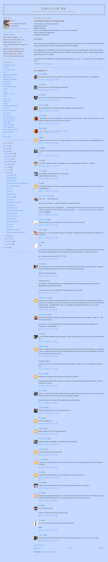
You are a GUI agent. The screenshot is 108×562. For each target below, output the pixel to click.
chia (40, 242)
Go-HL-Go (6, 98)
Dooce (5, 89)
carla (40, 520)
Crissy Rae (42, 373)
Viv (39, 183)
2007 (7, 247)
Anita (82, 59)
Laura (40, 493)
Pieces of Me (54, 8)
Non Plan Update (12, 197)
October (9, 159)
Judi (40, 505)
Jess (40, 160)
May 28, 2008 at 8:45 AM (48, 467)
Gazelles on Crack (8, 94)
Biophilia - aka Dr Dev (9, 79)
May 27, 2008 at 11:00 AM (48, 111)
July (8, 167)
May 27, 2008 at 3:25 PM (48, 310)
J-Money (5, 103)
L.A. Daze (6, 108)
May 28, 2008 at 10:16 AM (48, 477)
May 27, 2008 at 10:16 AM (48, 79)
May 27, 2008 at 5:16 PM (48, 369)
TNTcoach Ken (43, 438)
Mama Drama (11, 205)
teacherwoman (43, 314)
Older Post (101, 548)
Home (70, 548)
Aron (40, 334)
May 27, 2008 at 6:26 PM (48, 403)
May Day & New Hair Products (16, 232)
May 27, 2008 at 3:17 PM (48, 276)
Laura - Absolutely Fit (9, 110)
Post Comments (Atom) (49, 552)
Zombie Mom (7, 137)
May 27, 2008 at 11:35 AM (48, 143)
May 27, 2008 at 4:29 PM (48, 341)
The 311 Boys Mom (45, 196)
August (9, 164)
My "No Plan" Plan (12, 208)
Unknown (41, 449)
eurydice (41, 230)
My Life (41, 390)
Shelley (41, 115)
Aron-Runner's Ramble (10, 74)
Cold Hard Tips (11, 180)
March (9, 238)
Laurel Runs (7, 113)
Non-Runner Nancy (9, 117)
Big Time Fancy (8, 77)
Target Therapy (11, 194)
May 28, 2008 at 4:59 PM (48, 540)
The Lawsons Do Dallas (10, 129)
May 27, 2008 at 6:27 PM (48, 413)
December (10, 153)
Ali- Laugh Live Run (9, 70)
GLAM (5, 96)
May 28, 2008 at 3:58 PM (48, 530)
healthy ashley (43, 219)
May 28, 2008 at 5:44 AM (48, 444)
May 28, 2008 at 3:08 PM (48, 500)
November (10, 156)
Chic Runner (7, 84)
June (8, 170)
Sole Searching (11, 175)
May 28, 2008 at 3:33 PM (48, 515)
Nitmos (41, 74)
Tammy (41, 171)
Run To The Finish (8, 120)
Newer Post (37, 548)
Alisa (4, 72)
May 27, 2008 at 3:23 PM (48, 293)
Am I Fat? (10, 189)
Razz (40, 94)
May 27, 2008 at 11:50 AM (48, 191)
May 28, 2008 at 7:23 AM (48, 455)
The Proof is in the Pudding (15, 210)
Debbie (41, 482)
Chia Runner (7, 82)
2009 (7, 148)
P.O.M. (14, 20)
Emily (5, 91)
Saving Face (10, 199)
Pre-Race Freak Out (13, 221)
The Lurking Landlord (13, 186)
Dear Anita (10, 224)
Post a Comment (39, 545)
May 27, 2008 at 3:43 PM (48, 329)
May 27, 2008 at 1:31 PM (48, 238)
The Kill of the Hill (12, 213)
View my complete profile (19, 28)
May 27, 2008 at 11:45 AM (48, 166)
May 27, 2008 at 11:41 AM (48, 155)
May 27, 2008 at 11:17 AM (48, 123)
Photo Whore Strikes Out (14, 202)
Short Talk (10, 191)
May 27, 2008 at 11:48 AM (48, 178)
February (10, 241)
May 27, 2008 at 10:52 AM (48, 100)
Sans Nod (10, 227)
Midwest (41, 428)
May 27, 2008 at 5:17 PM (48, 386)
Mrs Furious (6, 115)
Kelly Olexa (42, 407)
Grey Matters (7, 101)
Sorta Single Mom (8, 127)
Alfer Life (6, 67)
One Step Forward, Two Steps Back (17, 183)
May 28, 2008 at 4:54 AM (48, 423)
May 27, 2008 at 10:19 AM (48, 90)
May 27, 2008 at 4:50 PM (48, 356)
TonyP (40, 84)
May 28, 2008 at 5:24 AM (48, 434)
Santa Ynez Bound (12, 216)
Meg (40, 148)
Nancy (41, 264)
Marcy (40, 418)
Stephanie (42, 346)
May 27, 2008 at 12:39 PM (48, 214)
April (8, 236)
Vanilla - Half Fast (8, 132)
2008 (7, 151)
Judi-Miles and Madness (10, 105)
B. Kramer (42, 105)
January (9, 244)
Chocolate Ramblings (9, 86)
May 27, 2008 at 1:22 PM (48, 225)
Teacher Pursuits (44, 297)
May (8, 172)
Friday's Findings (12, 178)
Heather (41, 535)
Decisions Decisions (13, 230)
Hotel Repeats (11, 219)
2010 (7, 145)
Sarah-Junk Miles (8, 125)
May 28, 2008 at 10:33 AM (48, 488)
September (10, 161)
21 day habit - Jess (9, 65)
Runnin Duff (6, 122)
